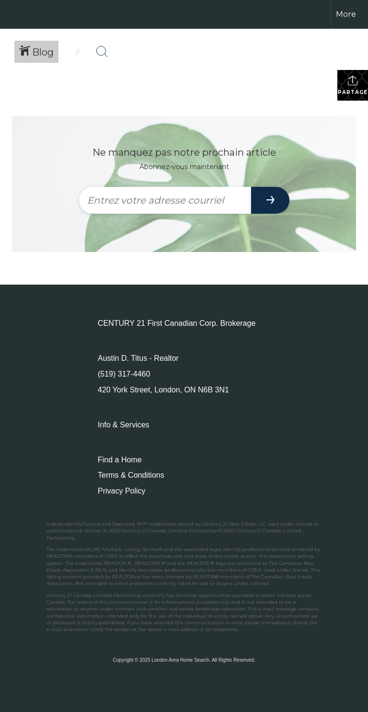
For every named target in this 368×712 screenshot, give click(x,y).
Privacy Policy (122, 491)
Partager (353, 85)
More (346, 14)
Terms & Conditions (131, 475)
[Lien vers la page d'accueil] (12, 14)
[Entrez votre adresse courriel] (165, 200)
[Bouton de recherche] (102, 52)
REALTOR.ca (126, 577)
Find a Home (120, 460)
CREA (111, 556)
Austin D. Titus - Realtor (138, 358)
